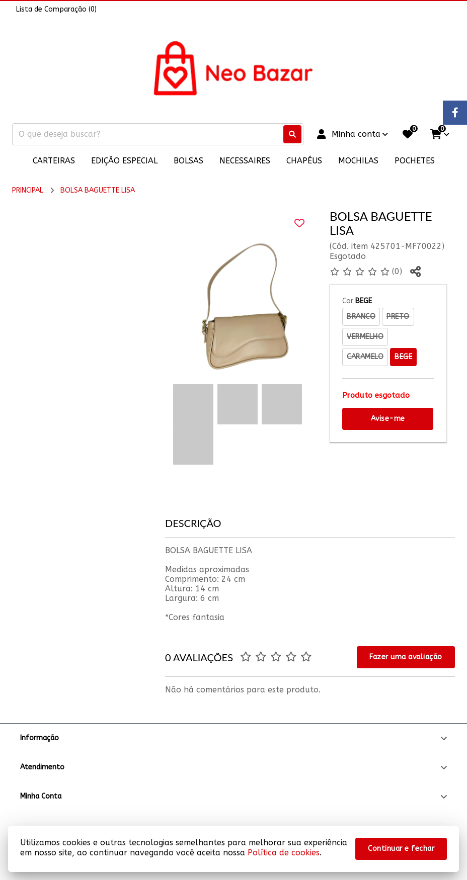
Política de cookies (284, 852)
